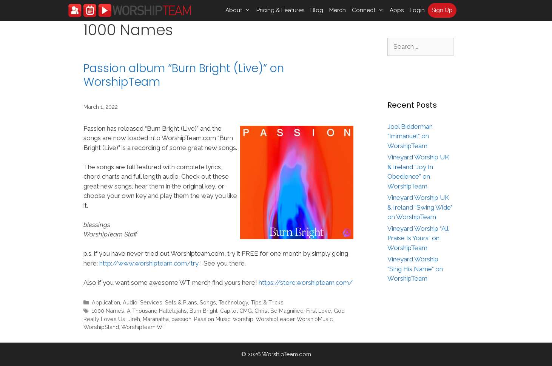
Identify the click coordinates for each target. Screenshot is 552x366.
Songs (208, 302)
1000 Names (108, 310)
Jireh (134, 319)
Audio (130, 302)
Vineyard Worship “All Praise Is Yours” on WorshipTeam (417, 238)
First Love (318, 310)
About (239, 10)
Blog (316, 10)
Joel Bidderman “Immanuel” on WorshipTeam (410, 136)
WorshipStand (101, 327)
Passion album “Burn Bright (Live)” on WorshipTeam (183, 75)
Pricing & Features (280, 10)
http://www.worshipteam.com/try (149, 263)
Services (151, 302)
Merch (337, 10)
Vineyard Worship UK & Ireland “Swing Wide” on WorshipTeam (420, 207)
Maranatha (156, 319)
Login (417, 10)
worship (243, 319)
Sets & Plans (181, 302)
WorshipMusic (315, 319)
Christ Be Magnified (279, 310)
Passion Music (212, 319)
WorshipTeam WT (143, 327)
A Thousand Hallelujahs (157, 310)
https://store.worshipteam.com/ (306, 282)
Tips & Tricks (267, 302)
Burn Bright (203, 310)
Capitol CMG (236, 310)
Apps (397, 10)
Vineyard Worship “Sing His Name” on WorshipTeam (415, 268)
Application (106, 302)
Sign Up (442, 10)
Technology (233, 302)
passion (181, 319)
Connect (369, 10)
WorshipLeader (275, 319)
